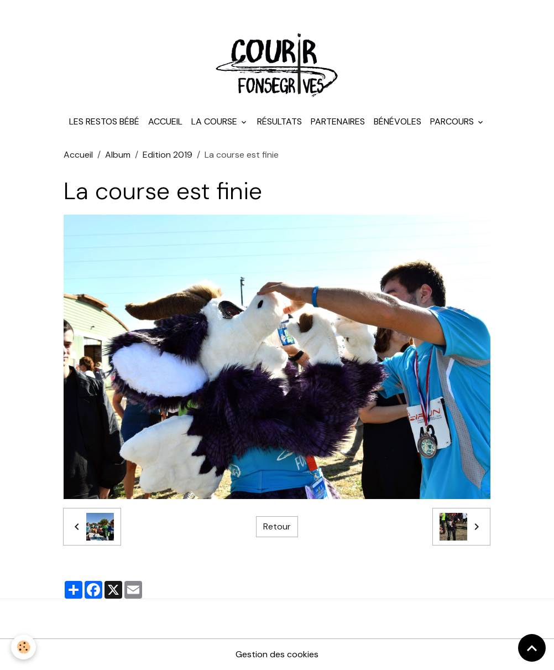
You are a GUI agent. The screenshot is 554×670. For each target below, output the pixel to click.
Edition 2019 (167, 154)
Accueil (165, 121)
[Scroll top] (532, 648)
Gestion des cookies (277, 654)
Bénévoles (397, 121)
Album (117, 154)
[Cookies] (23, 647)
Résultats (279, 121)
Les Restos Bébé (104, 121)
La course (215, 121)
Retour (277, 526)
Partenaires (338, 121)
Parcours (453, 121)
